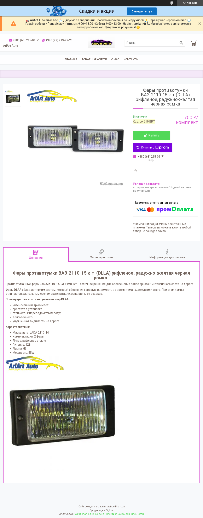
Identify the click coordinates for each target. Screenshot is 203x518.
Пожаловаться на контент (89, 514)
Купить (153, 135)
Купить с (155, 147)
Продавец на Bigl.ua (102, 510)
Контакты (131, 59)
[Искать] (181, 42)
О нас (115, 59)
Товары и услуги (94, 59)
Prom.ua (120, 506)
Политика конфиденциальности (125, 514)
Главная (71, 59)
